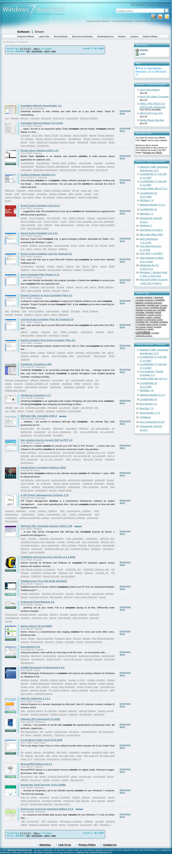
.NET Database (49, 821)
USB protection (90, 487)
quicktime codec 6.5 (71, 759)
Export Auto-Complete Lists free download (91, 221)
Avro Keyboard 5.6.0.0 (152, 422)
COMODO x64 (73, 569)
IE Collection (85, 714)
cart (7, 411)
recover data (85, 776)
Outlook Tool (82, 225)
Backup (86, 638)
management (43, 163)
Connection (72, 824)
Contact (150, 5)
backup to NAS (76, 680)
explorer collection (39, 714)
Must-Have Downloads (82, 36)
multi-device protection (54, 487)
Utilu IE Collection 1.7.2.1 (35, 698)
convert (65, 335)
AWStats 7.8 (147, 200)
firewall (110, 483)
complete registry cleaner (148, 317)
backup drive (83, 593)
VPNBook (145, 417)
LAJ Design (65, 407)
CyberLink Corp (39, 618)
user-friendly (85, 163)
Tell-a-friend (137, 5)
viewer (43, 776)
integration (71, 428)
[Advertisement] (32, 79)
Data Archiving (80, 618)
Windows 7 (48, 735)
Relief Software (77, 218)
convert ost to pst (96, 452)
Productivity (88, 269)
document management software (68, 517)
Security (53, 490)
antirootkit (100, 480)
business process (68, 170)
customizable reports (82, 380)
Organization (27, 266)
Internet (93, 135)
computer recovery (38, 597)
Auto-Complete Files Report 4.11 (40, 274)
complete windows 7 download (149, 297)
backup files (71, 683)
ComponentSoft (89, 731)
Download (125, 111)
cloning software (79, 690)
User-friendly (64, 618)
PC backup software (59, 690)
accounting (57, 380)
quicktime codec (100, 752)
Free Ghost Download (103, 638)
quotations (67, 383)
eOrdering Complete (35, 407)
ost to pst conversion (49, 452)
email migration (28, 452)
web (16, 407)
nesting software (58, 194)
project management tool (51, 514)
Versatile (64, 614)
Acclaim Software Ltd (36, 383)
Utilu (23, 711)
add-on (89, 245)
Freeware (34, 287)
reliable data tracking (15, 390)
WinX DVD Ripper (150, 89)
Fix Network (27, 139)
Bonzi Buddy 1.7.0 (150, 412)
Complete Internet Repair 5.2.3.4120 (42, 123)
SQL (75, 432)
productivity (41, 335)
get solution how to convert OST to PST (51, 456)
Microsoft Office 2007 (151, 234)
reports (78, 287)
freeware (52, 249)
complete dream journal (147, 324)
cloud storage (49, 656)
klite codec (61, 752)
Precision (21, 190)
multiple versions (58, 714)
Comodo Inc (102, 573)
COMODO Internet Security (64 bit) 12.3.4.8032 (48, 557)
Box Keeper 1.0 (148, 403)
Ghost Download (44, 638)
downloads (36, 51)
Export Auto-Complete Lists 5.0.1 (40, 205)
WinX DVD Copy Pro (151, 113)
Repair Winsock (98, 142)
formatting (58, 435)
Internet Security (51, 576)
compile (61, 542)
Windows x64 (65, 573)
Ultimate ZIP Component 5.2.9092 (40, 719)
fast (36, 776)
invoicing (18, 383)
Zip (22, 735)
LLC (7, 118)
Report (65, 290)
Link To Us (163, 5)
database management (51, 538)
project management (80, 514)
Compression (60, 731)
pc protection (44, 483)
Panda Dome (65, 490)
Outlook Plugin (28, 352)
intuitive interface (96, 680)
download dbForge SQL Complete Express (66, 549)
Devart (24, 552)
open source (101, 170)
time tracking (11, 521)
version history (53, 659)
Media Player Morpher (152, 120)
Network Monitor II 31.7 (153, 204)
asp (22, 407)
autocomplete (45, 245)
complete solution (154, 315)
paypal (75, 407)
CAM (17, 194)
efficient (9, 407)
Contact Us (109, 844)
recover (102, 597)
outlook (24, 245)
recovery (70, 593)
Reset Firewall (80, 135)
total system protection (85, 597)
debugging (58, 428)
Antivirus (25, 487)
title (28, 51)
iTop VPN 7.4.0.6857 (151, 253)
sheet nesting (35, 190)
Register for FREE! (152, 152)
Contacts (15, 311)
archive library (73, 735)
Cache (63, 221)
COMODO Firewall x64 (43, 573)
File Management (29, 731)
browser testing (35, 711)
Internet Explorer (87, 711)
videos (74, 776)
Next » (37, 48)
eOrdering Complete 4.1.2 (36, 395)
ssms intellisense (89, 432)
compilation (108, 549)
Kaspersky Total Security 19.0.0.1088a (43, 784)
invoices (18, 387)
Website (15, 118)
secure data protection (63, 687)
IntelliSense (92, 538)
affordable (52, 407)
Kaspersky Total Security (76, 800)
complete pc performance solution (149, 320)
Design (87, 194)
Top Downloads (61, 36)
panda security (58, 480)
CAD (95, 194)
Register (144, 50)
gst (67, 380)
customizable (27, 163)
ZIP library (74, 731)
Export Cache (51, 221)
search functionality (67, 656)
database (95, 549)
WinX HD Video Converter (154, 96)
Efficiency (10, 190)
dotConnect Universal (71, 821)
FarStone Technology (53, 593)
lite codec (39, 755)
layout (8, 200)
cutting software (13, 197)
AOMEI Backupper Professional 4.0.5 (43, 667)
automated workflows (89, 656)
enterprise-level (86, 170)
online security (42, 480)
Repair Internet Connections (51, 139)
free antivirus (27, 480)
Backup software (78, 614)
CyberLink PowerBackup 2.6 (37, 602)
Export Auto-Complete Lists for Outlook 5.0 (46, 253)
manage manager (93, 659)
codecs (28, 752)
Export (24, 218)
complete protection (144, 300)
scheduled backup (43, 693)
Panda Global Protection (66, 483)
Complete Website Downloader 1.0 (41, 105)
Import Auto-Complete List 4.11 (39, 233)
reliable (30, 411)
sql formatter (43, 428)
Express (33, 538)
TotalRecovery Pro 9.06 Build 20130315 (44, 581)
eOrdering (61, 411)
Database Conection (39, 824)
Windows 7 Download (17, 42)
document (36, 656)
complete (39, 411)
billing (77, 383)
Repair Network (106, 135)
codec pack (39, 759)
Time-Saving (99, 356)
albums (21, 411)
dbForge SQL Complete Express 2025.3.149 (46, 526)
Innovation (42, 194)
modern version (106, 711)
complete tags (153, 305)
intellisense (26, 435)
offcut (38, 197)
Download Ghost (93, 642)
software (100, 332)
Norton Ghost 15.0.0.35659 (36, 626)
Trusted (110, 480)
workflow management (82, 166)
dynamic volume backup (53, 680)
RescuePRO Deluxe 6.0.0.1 (36, 764)
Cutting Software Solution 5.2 (38, 174)
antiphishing (41, 490)
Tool (64, 218)
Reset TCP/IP (51, 135)
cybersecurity (99, 797)
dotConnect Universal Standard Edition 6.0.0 (47, 809)
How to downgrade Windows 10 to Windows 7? (151, 72)
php (96, 407)
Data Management (64, 225)
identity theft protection (41, 804)
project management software (34, 517)
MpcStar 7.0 (146, 213)
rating (47, 51)
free (45, 249)
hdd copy (68, 597)
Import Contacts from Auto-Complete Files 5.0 (48, 340)
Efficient (24, 118)
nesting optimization (88, 197)
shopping (50, 411)
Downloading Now (105, 36)
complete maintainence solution (148, 328)
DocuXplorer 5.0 (30, 646)
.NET (95, 824)
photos (110, 776)
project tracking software (43, 511)
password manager (52, 800)
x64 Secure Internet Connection (38, 569)
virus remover (98, 800)
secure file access (72, 659)
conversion (54, 335)
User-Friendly (53, 218)
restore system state (87, 687)
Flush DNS (37, 135)
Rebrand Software (89, 118)
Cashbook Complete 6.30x (36, 364)
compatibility (48, 752)
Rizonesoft (82, 142)
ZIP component (106, 731)
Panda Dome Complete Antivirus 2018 (43, 467)
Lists (39, 225)
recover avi (35, 780)
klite (48, 755)
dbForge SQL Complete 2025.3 (39, 416)
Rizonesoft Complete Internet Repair (56, 142)
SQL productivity (90, 542)
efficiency (84, 428)
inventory (87, 383)
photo (13, 411)
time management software (75, 511)
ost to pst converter (51, 459)
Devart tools (94, 545)
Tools (32, 142)
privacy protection (61, 797)
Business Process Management (52, 166)
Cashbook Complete (74, 387)
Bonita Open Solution (64, 163)
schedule (25, 618)
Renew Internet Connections (98, 139)
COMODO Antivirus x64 (96, 569)
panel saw (86, 190)
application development (45, 170)
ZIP (41, 731)
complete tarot (150, 310)
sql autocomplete (100, 428)
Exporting (75, 311)
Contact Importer (30, 356)
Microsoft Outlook (93, 459)
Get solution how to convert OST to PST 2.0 (46, 440)
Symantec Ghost (63, 638)
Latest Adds (44, 36)
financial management (16, 380)
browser (25, 714)
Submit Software (150, 36)
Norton (31, 638)
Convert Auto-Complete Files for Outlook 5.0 (47, 319)
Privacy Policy (87, 844)
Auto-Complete (36, 218)
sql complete (107, 432)
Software (23, 31)
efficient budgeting (40, 380)
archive (48, 731)
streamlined (87, 332)
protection (44, 797)
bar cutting (28, 197)
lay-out (75, 190)
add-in (29, 249)
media (55, 755)
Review (103, 245)
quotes (8, 383)
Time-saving (11, 614)
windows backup (29, 680)
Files (23, 290)
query (23, 538)
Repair (24, 142)
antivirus (35, 487)
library (28, 735)
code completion (75, 538)
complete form (142, 322)
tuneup (104, 487)
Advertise (45, 844)
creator (64, 780)
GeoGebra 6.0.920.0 (151, 230)
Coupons (134, 36)
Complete (35, 118)
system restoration (30, 593)
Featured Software (25, 36)
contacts (18, 314)
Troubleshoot (74, 139)
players (37, 752)
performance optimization (80, 480)
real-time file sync (99, 690)
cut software (48, 197)
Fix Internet (65, 135)
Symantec (70, 642)
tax (96, 387)
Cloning (59, 642)
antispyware (74, 487)
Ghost (24, 638)
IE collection (50, 711)
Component (86, 824)
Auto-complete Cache (38, 228)
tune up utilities (29, 797)
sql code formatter (42, 435)
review (62, 824)
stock (90, 387)
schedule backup (27, 614)
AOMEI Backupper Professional (46, 683)
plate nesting (75, 194)
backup (37, 249)
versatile (99, 821)
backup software (87, 683)
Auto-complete (28, 225)
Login (142, 54)
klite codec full (91, 755)
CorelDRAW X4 (148, 209)
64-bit (60, 569)
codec (79, 755)
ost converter (99, 456)
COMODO (36, 576)
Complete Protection (93, 483)
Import (74, 245)
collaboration (27, 514)
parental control (62, 804)
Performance (28, 194)
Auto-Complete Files (63, 356)
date (53, 51)
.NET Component (30, 821)
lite (22, 752)
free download (68, 576)
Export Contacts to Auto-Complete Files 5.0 (46, 295)
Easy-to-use (59, 118)
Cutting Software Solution (57, 190)
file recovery (27, 776)
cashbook (55, 383)
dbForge (82, 545)
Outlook (91, 218)
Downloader (72, 118)
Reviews (122, 36)
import (82, 245)
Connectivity (43, 145)
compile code (73, 542)
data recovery (73, 459)
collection (73, 714)
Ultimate (37, 735)
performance (53, 759)
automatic (43, 614)
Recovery (49, 642)
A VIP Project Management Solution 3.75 (44, 495)
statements (55, 387)
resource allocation (15, 511)
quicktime (86, 752)
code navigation (37, 552)
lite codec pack (67, 755)
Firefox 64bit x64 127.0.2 (153, 188)
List (96, 245)
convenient (98, 714)
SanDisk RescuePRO (58, 776)
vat (96, 380)
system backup (106, 683)
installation (74, 752)
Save (122, 113)
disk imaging (56, 597)
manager (98, 163)
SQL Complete (68, 545)
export (103, 266)
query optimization (50, 545)
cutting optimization (66, 197)
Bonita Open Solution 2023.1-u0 (39, 150)
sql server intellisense (59, 432)
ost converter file (82, 456)
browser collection (68, 711)
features (29, 755)
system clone (27, 687)
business (25, 656)
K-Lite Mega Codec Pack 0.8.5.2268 (41, 740)
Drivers (39, 31)
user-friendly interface (36, 387)
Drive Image (37, 642)
